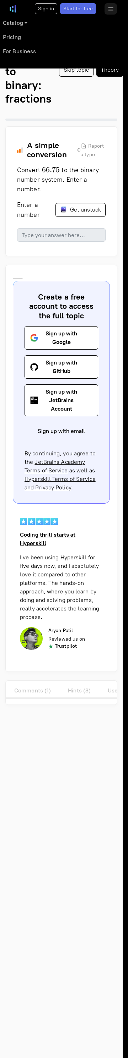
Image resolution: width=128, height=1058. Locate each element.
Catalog (13, 23)
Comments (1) (32, 690)
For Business (19, 51)
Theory (110, 69)
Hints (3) (79, 690)
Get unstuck (80, 209)
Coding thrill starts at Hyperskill (47, 539)
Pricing (12, 37)
